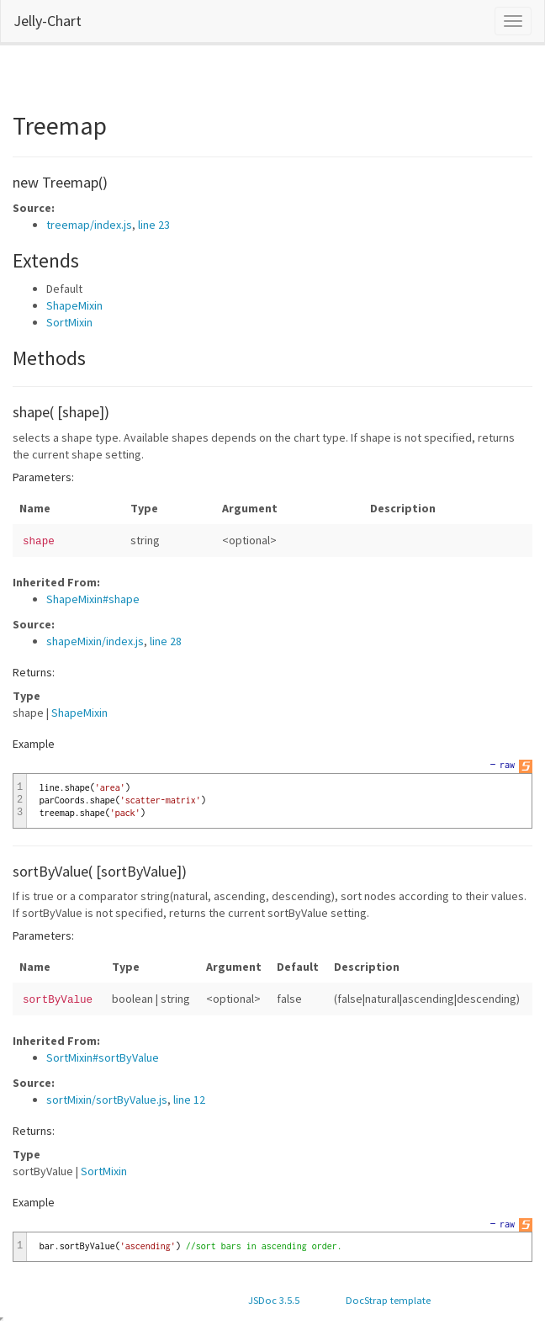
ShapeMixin (74, 305)
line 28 (166, 641)
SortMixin (69, 322)
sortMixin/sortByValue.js (106, 1099)
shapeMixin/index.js (95, 641)
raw (507, 765)
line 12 (189, 1099)
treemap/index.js (89, 224)
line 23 (154, 224)
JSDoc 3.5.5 (273, 1300)
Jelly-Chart (47, 20)
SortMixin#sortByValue (102, 1057)
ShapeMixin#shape (93, 599)
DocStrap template (388, 1300)
